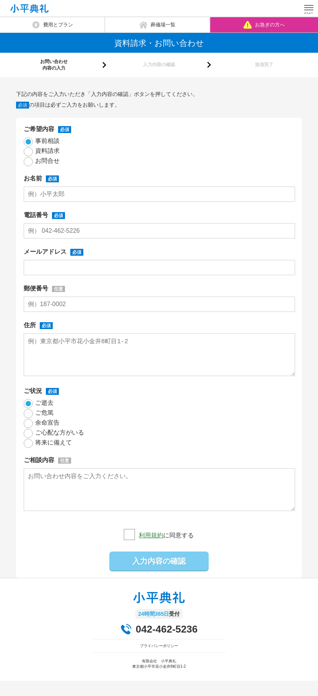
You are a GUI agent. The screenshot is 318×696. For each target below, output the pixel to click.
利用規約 (151, 550)
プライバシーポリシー (159, 661)
